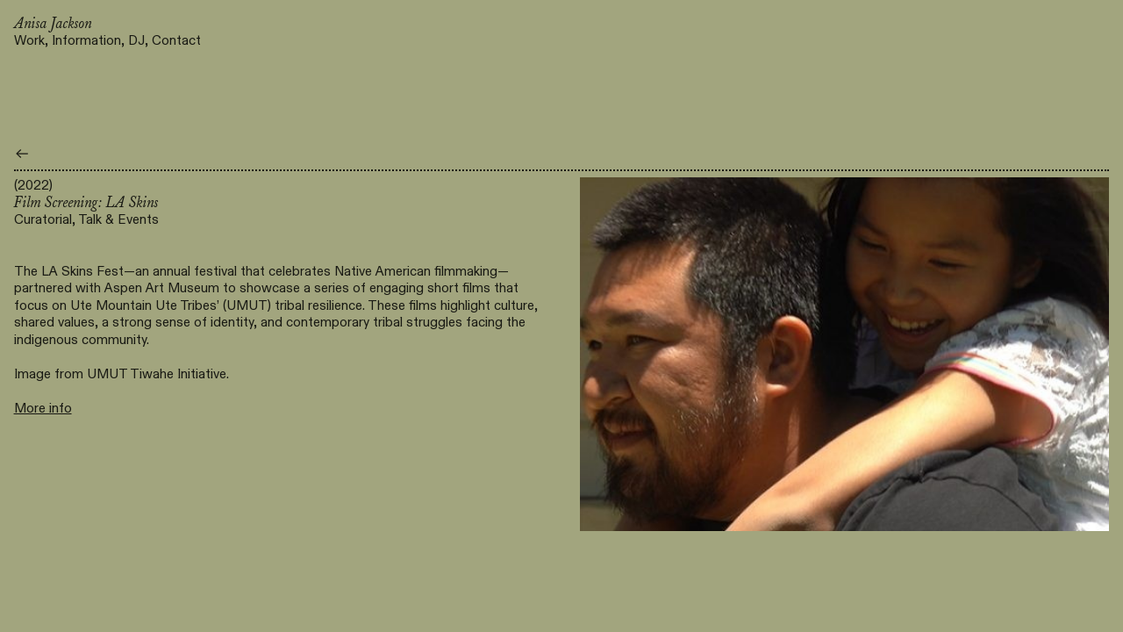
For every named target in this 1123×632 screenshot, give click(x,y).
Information (86, 40)
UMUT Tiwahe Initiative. (158, 374)
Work (29, 40)
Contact (176, 40)
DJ (136, 40)
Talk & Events (118, 219)
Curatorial (43, 219)
